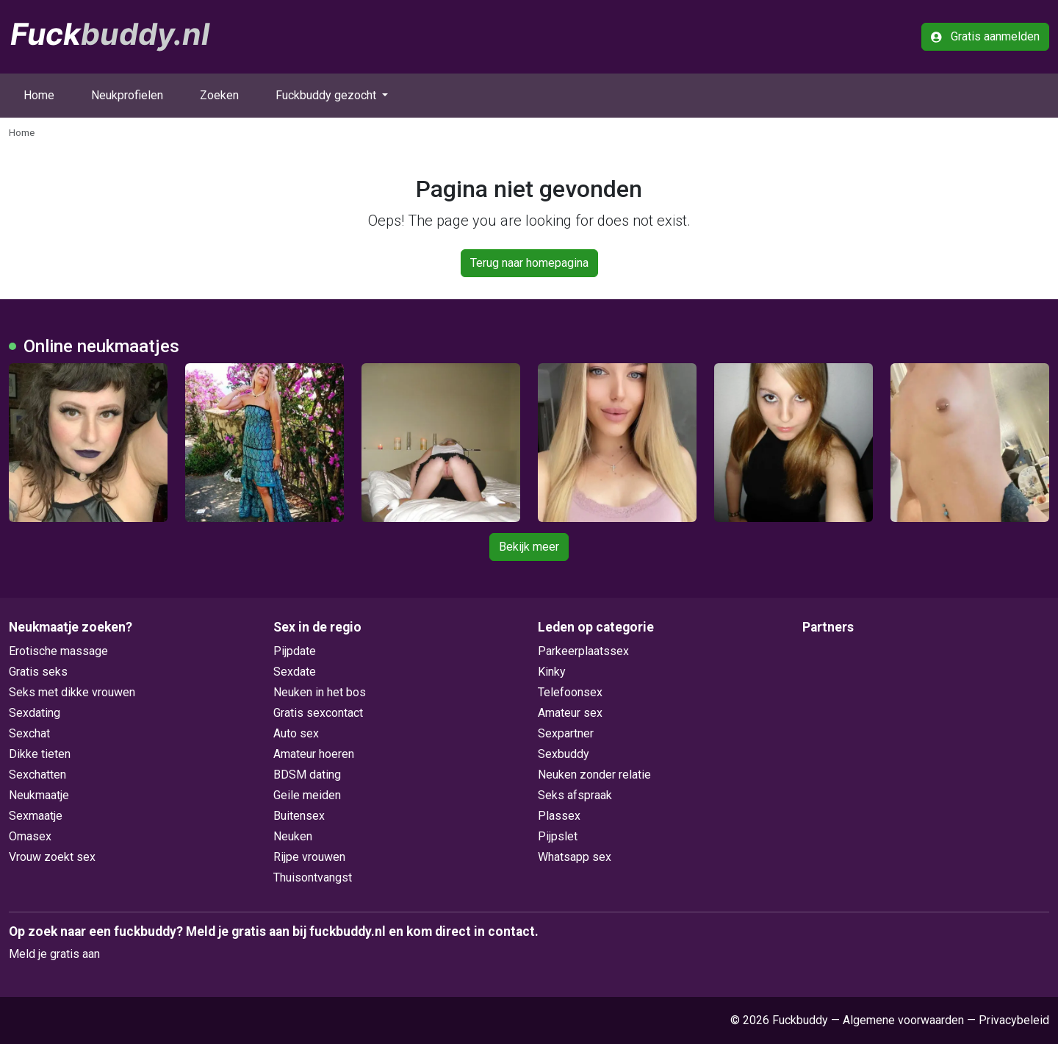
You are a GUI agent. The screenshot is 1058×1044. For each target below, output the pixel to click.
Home (39, 95)
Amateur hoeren (313, 754)
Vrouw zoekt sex (52, 857)
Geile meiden (307, 795)
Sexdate (294, 672)
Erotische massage (58, 651)
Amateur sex (570, 713)
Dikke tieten (40, 754)
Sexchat (29, 733)
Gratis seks (38, 672)
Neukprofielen (127, 95)
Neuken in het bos (319, 692)
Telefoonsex (570, 692)
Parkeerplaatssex (583, 651)
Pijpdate (294, 651)
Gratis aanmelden (985, 36)
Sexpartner (566, 733)
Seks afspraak (575, 795)
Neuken (292, 836)
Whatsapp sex (574, 857)
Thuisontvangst (312, 877)
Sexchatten (37, 775)
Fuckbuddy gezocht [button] (327, 95)
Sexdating (34, 713)
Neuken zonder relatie (594, 775)
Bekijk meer (529, 547)
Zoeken (219, 95)
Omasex (30, 836)
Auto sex (296, 733)
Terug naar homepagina (529, 263)
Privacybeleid (1014, 1020)
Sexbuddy (563, 754)
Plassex (559, 816)
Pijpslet (557, 836)
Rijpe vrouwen (309, 857)
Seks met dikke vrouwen (72, 692)
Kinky (552, 672)
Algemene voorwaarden (903, 1020)
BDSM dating (307, 775)
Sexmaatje (35, 816)
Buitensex (299, 816)
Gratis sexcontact (318, 713)
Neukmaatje (39, 795)
